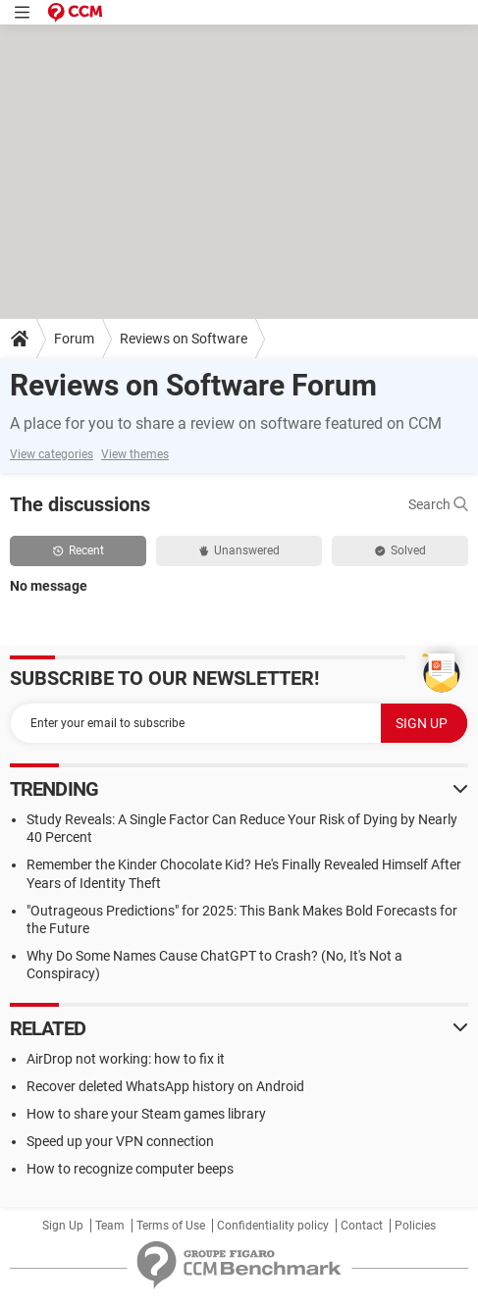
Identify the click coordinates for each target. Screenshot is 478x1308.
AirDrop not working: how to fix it (126, 1059)
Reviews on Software (183, 338)
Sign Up (62, 1225)
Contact (362, 1225)
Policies (415, 1225)
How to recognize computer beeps (130, 1169)
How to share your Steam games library (146, 1114)
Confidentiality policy (273, 1225)
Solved (400, 550)
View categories (51, 454)
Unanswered (239, 550)
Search (438, 504)
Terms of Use (170, 1225)
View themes (135, 454)
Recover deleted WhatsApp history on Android (165, 1086)
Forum (74, 338)
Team (110, 1225)
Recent (78, 550)
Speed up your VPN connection (120, 1141)
